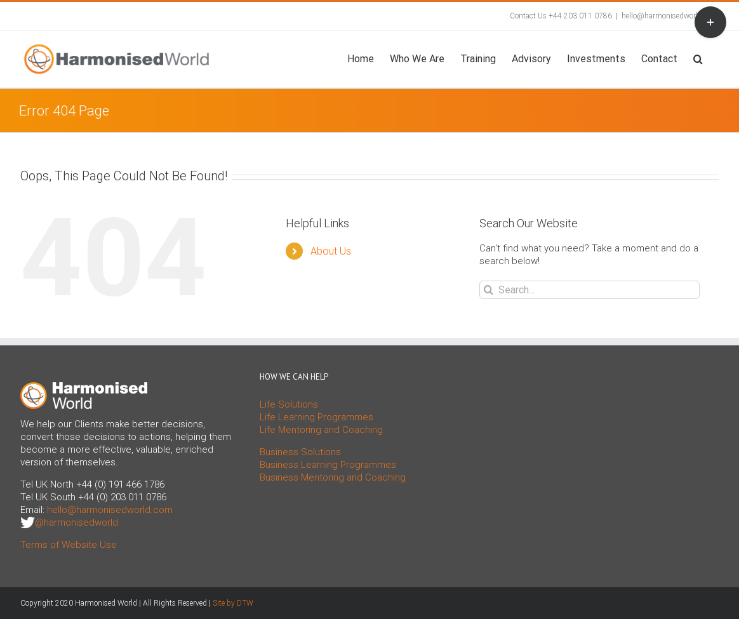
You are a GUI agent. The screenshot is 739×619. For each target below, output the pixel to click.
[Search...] (589, 290)
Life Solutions (289, 404)
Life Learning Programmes (316, 417)
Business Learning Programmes (328, 464)
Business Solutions (300, 452)
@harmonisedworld (76, 522)
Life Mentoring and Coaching (321, 430)
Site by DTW (233, 603)
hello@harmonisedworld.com (670, 15)
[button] (698, 57)
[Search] (488, 290)
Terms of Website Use (68, 544)
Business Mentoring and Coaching (333, 477)
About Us (330, 251)
